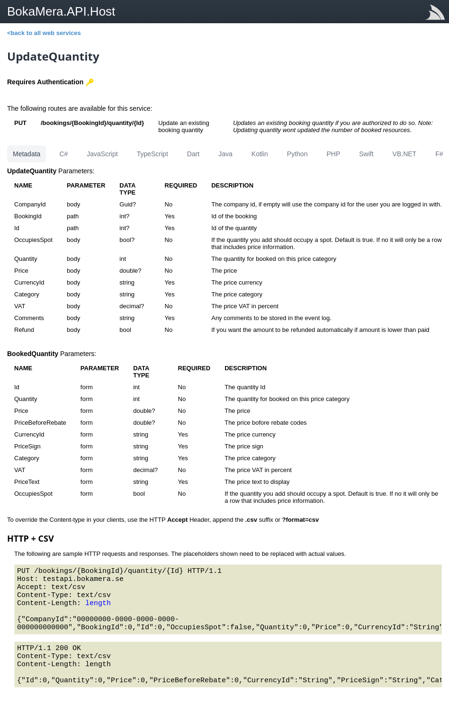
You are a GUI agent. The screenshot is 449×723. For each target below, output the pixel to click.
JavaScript (102, 154)
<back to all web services (44, 32)
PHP (333, 154)
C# (63, 154)
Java (225, 154)
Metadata (26, 154)
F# (439, 154)
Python (297, 154)
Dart (193, 154)
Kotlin (259, 154)
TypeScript (152, 154)
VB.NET (405, 154)
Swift (366, 154)
